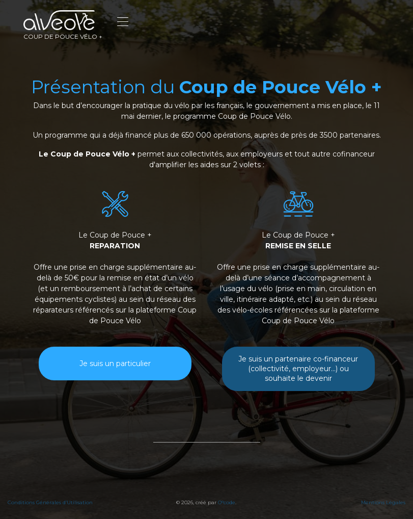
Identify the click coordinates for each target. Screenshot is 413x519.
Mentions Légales (383, 502)
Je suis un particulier (115, 363)
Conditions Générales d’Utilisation (50, 502)
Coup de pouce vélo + (62, 25)
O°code (226, 502)
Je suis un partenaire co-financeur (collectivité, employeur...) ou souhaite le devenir (298, 368)
